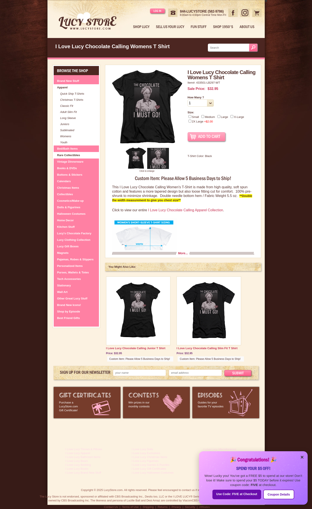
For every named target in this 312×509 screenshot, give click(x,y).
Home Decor (65, 220)
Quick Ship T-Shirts (72, 93)
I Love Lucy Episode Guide (225, 402)
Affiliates (204, 507)
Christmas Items (68, 187)
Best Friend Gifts (68, 318)
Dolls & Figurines (68, 207)
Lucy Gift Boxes (68, 246)
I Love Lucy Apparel (77, 453)
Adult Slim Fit (68, 112)
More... (183, 253)
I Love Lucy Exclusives (146, 453)
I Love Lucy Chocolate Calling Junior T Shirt (135, 348)
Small (194, 117)
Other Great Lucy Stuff (72, 298)
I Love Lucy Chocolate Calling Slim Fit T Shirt (207, 348)
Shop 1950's (223, 27)
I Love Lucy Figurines (145, 461)
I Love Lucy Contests (156, 402)
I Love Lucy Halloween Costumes (153, 472)
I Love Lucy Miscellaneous (219, 449)
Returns (163, 507)
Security (190, 507)
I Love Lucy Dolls (142, 449)
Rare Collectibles (68, 155)
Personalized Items (70, 266)
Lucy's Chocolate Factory (74, 233)
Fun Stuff (199, 27)
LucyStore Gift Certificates (87, 402)
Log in (157, 11)
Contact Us (111, 507)
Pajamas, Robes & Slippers (75, 259)
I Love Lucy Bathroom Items (83, 457)
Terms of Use (130, 507)
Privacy (176, 507)
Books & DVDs (67, 168)
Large (222, 117)
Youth (63, 142)
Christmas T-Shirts (71, 99)
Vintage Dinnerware (70, 161)
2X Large (201, 121)
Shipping (148, 507)
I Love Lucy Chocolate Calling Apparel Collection (185, 210)
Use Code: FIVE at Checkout (236, 494)
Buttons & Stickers (69, 174)
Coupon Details (279, 494)
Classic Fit (66, 105)
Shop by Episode (68, 311)
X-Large (237, 117)
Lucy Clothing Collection (73, 239)
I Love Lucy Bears (76, 461)
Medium (208, 117)
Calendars (64, 181)
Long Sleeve (68, 118)
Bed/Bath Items (67, 148)
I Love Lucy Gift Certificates (149, 468)
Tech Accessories (69, 279)
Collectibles (65, 194)
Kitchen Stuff (66, 226)
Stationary (64, 285)
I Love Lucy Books (76, 468)
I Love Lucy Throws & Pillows (83, 449)
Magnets (63, 252)
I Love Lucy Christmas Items (149, 457)
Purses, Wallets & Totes (73, 272)
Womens (65, 136)
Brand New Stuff (68, 81)
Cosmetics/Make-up (70, 200)
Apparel (62, 87)
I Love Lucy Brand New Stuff (83, 472)
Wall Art (62, 292)
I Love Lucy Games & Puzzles (150, 464)
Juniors (64, 124)
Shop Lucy (141, 27)
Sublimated (67, 130)
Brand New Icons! (69, 305)
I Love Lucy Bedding (78, 464)
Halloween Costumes (71, 213)
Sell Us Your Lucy (170, 27)
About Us (247, 27)
